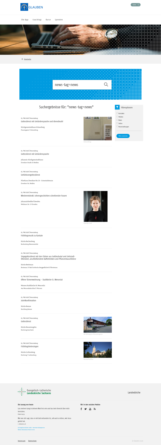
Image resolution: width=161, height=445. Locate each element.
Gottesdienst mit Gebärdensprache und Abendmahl (42, 121)
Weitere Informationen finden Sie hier (26, 429)
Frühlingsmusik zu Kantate (32, 235)
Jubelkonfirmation (28, 300)
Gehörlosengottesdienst (30, 175)
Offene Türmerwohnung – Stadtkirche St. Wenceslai (42, 279)
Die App (25, 19)
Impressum (21, 441)
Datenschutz (32, 441)
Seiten (119, 123)
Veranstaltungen (122, 127)
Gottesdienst (26, 321)
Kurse (48, 19)
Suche (134, 5)
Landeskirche (134, 392)
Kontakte (120, 113)
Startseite (27, 59)
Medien (119, 117)
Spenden (59, 19)
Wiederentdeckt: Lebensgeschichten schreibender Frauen (44, 196)
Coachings (37, 19)
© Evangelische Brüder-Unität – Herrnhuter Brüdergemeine (31, 427)
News (119, 120)
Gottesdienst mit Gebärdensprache (35, 154)
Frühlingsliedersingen (29, 346)
